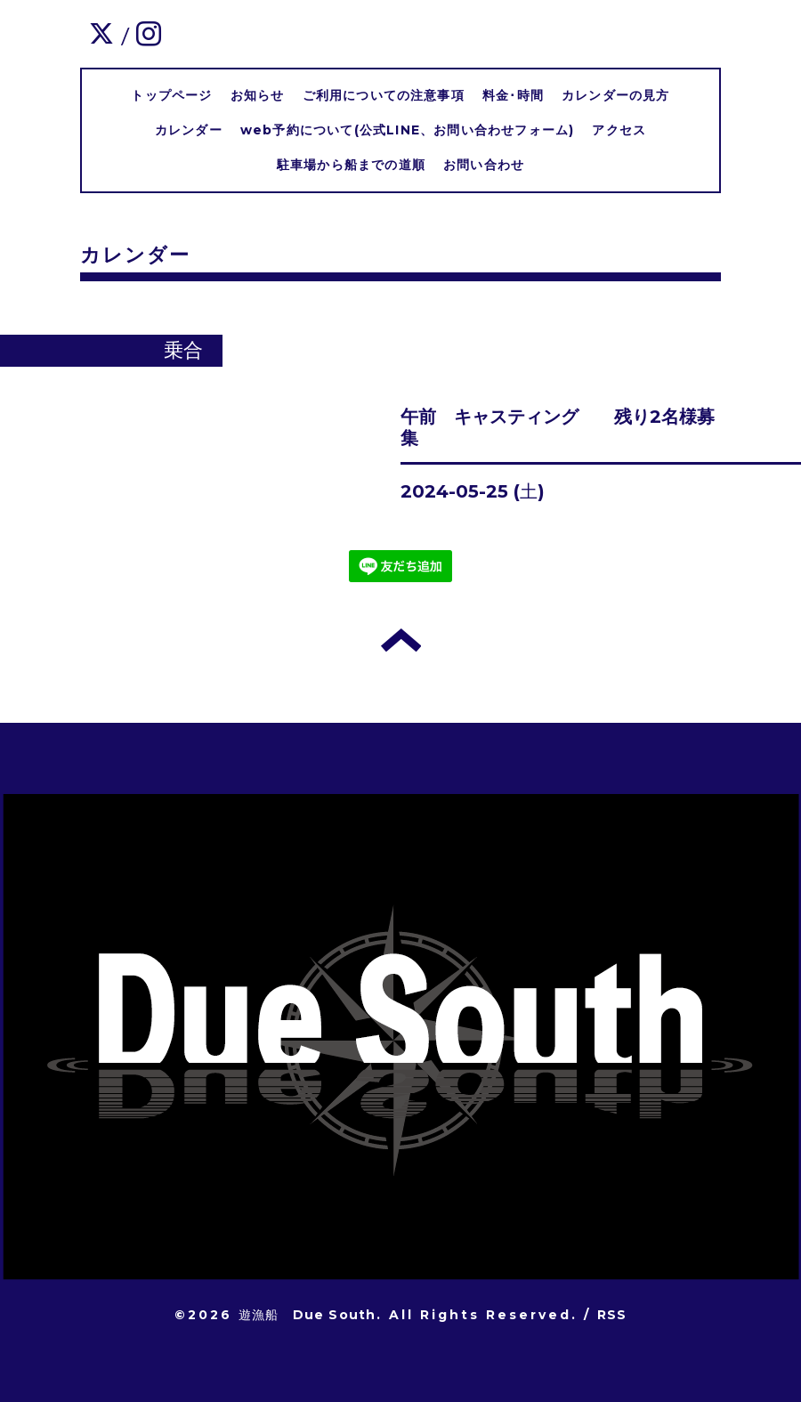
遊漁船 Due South (307, 1315)
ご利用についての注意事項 (384, 95)
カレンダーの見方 (616, 95)
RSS (612, 1315)
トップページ (171, 95)
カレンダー (188, 130)
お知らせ (258, 95)
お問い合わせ (483, 165)
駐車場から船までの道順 (351, 165)
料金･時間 (513, 95)
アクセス (619, 130)
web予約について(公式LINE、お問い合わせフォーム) (407, 130)
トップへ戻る (401, 640)
